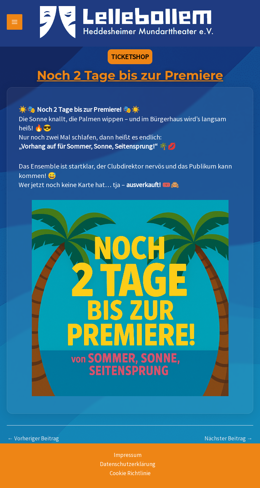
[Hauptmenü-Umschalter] (14, 22)
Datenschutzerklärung (127, 464)
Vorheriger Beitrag (33, 438)
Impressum (128, 455)
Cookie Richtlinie (130, 473)
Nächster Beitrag (228, 438)
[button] (130, 56)
